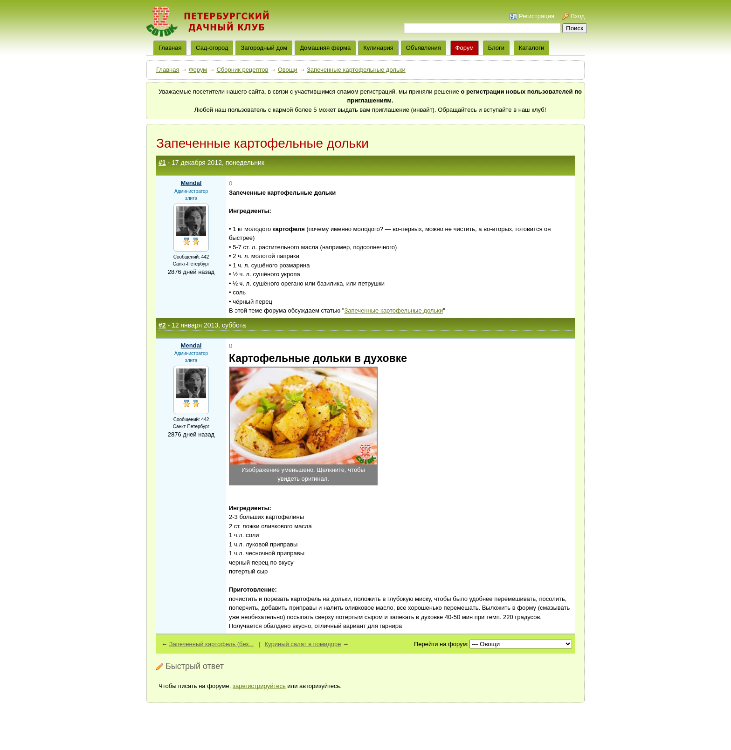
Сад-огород (212, 47)
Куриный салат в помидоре (303, 644)
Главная (167, 69)
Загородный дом (264, 47)
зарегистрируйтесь (259, 685)
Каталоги (532, 47)
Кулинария (378, 47)
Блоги (496, 47)
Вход (578, 16)
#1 (162, 162)
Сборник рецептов (242, 69)
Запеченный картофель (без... (211, 644)
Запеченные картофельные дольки (356, 69)
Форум (464, 47)
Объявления (423, 47)
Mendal (191, 182)
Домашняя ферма (325, 47)
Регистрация (536, 16)
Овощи (287, 69)
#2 (162, 325)
